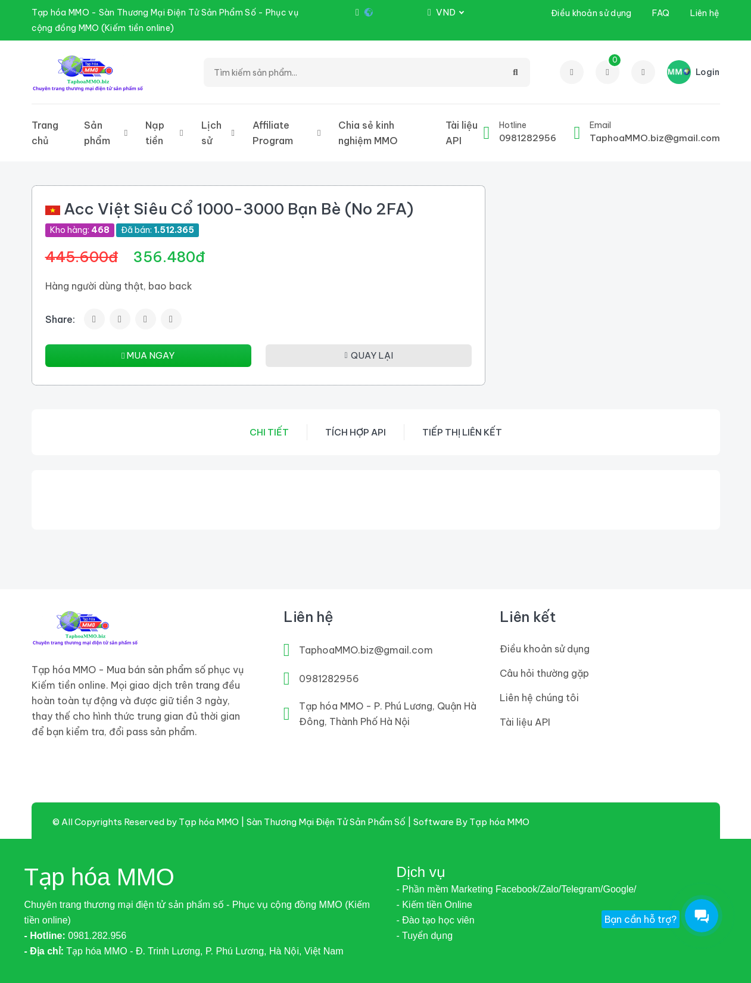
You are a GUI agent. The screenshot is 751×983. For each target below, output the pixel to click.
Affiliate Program (273, 133)
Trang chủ (45, 133)
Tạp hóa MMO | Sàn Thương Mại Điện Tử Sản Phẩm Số (292, 822)
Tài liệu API (461, 133)
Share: (60, 319)
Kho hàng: (80, 230)
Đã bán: (157, 230)
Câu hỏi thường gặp (544, 673)
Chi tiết (269, 432)
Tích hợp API (355, 432)
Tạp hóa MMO (499, 822)
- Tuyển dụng (425, 936)
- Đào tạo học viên (436, 920)
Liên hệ (704, 13)
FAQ (660, 13)
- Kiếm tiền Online (434, 905)
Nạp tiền (154, 133)
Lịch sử (211, 133)
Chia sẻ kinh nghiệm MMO (368, 133)
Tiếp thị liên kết (462, 432)
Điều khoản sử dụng (591, 13)
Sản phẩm (97, 133)
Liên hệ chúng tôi (539, 698)
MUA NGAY (147, 355)
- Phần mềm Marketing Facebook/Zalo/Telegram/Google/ (517, 889)
